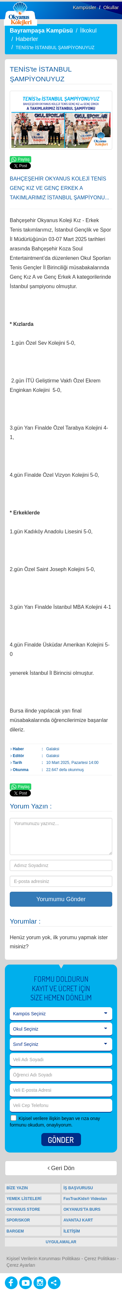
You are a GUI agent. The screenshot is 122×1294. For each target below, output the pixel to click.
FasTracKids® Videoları (85, 1198)
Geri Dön (61, 1168)
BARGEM (15, 1231)
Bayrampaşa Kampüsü (41, 30)
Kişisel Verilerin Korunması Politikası (43, 1258)
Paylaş (20, 160)
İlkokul (88, 30)
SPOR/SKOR (18, 1220)
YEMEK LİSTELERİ (24, 1198)
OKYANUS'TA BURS (82, 1209)
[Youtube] (25, 1282)
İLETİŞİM (71, 1231)
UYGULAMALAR (61, 1242)
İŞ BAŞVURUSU (78, 1188)
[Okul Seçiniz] (61, 1029)
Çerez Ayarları (21, 1265)
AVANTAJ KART (78, 1220)
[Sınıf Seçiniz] (61, 1044)
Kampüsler (84, 7)
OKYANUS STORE (23, 1209)
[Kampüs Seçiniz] (61, 1014)
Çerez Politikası (100, 1258)
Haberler (27, 39)
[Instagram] (40, 1282)
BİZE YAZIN (17, 1188)
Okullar (111, 7)
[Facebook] (11, 1282)
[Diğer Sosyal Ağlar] (54, 1282)
